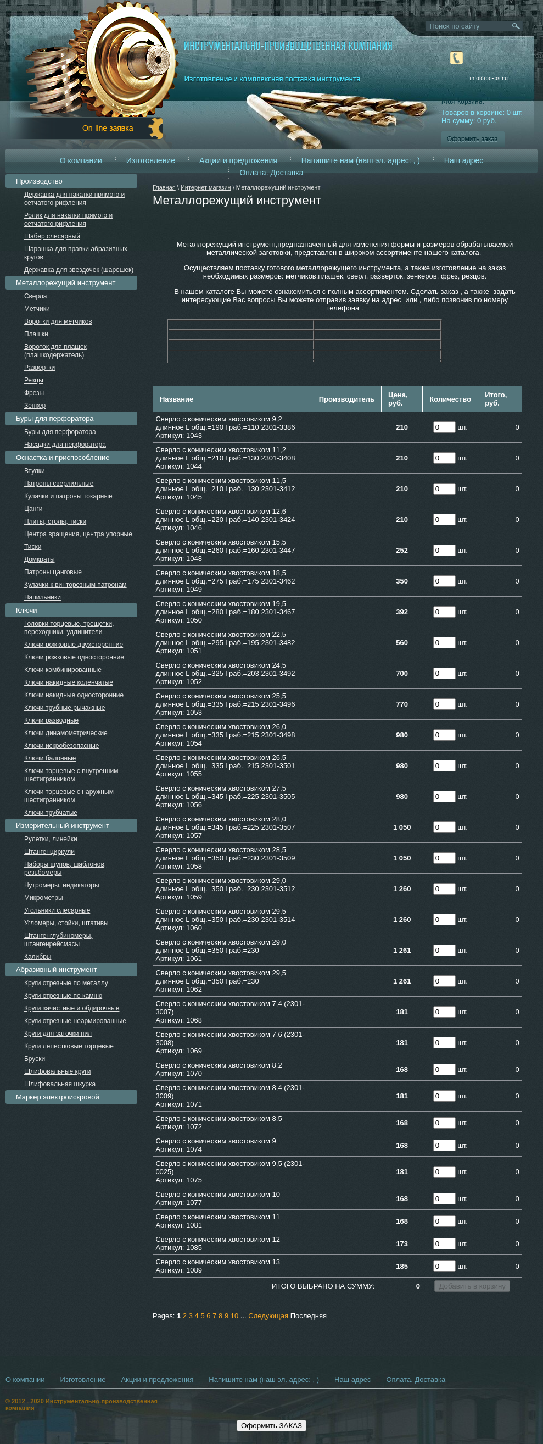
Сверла (35, 296)
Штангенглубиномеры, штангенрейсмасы (58, 940)
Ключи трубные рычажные (64, 708)
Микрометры (43, 898)
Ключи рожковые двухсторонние (73, 644)
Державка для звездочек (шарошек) (78, 270)
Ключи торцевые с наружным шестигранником (69, 796)
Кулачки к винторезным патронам (75, 584)
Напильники (42, 597)
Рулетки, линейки (50, 839)
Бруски (34, 1059)
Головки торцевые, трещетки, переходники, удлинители (69, 628)
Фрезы (34, 393)
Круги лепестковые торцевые (69, 1046)
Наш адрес (464, 160)
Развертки (39, 367)
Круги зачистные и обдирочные (72, 1008)
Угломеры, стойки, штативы (66, 923)
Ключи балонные (50, 758)
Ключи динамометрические (66, 733)
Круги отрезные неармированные (75, 1021)
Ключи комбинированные (63, 670)
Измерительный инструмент (62, 825)
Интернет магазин (206, 187)
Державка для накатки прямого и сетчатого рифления (74, 199)
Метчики (37, 309)
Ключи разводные (51, 720)
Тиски (32, 547)
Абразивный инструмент (56, 969)
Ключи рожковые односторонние (74, 657)
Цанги (33, 509)
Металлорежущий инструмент (65, 283)
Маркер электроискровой (57, 1097)
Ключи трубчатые (50, 813)
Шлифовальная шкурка (60, 1084)
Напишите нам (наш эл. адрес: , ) (360, 160)
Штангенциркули (49, 852)
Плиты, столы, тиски (55, 521)
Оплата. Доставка (271, 172)
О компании (81, 160)
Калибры (38, 956)
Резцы (33, 380)
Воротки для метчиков (58, 321)
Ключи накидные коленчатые (68, 682)
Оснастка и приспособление (63, 457)
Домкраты (39, 559)
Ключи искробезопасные (61, 745)
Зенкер (35, 405)
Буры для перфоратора (55, 418)
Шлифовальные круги (57, 1071)
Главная (164, 187)
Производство (39, 181)
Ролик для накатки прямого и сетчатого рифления (68, 219)
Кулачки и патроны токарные (68, 496)
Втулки (34, 471)
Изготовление (150, 160)
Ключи (26, 610)
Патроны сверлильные (59, 483)
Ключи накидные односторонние (74, 695)
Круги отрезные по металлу (66, 983)
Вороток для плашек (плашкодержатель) (55, 351)
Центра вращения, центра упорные (78, 534)
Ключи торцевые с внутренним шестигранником (71, 775)
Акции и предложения (238, 160)
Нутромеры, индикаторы (61, 885)
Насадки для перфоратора (65, 444)
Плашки (36, 334)
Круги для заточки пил (58, 1033)
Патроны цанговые (53, 572)
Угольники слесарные (57, 910)
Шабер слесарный (52, 236)
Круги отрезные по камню (63, 995)
